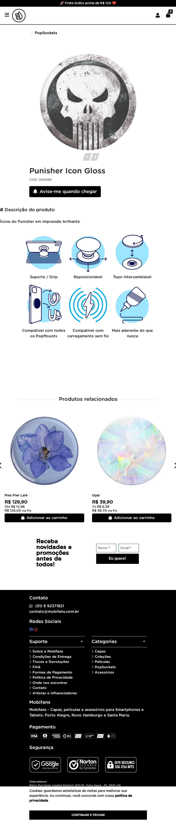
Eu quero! (117, 558)
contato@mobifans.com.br (54, 611)
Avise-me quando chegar (65, 191)
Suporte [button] (38, 641)
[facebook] (31, 630)
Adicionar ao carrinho (44, 518)
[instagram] (35, 630)
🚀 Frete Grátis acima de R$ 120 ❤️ (88, 3)
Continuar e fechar (88, 815)
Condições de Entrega (52, 657)
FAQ (36, 667)
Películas (102, 662)
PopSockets (46, 33)
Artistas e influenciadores (55, 693)
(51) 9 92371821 (49, 606)
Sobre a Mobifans (48, 651)
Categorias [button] (104, 641)
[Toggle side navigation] (7, 15)
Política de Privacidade (53, 677)
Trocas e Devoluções (51, 662)
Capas (100, 651)
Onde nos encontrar (50, 683)
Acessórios (104, 672)
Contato (40, 688)
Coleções (103, 657)
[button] (158, 15)
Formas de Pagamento (52, 672)
